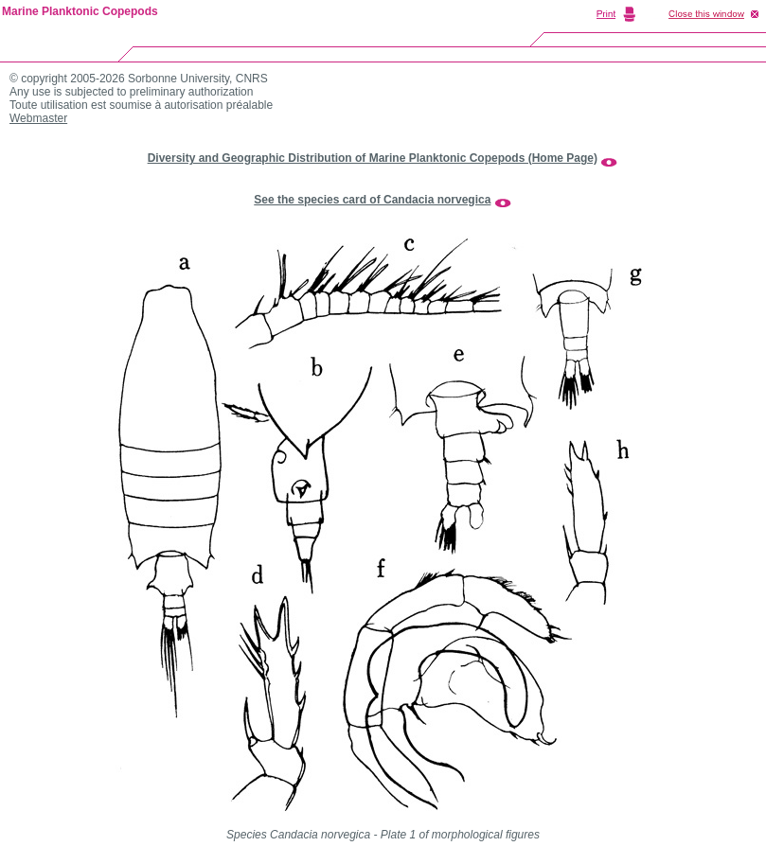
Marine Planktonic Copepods (80, 11)
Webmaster (38, 118)
